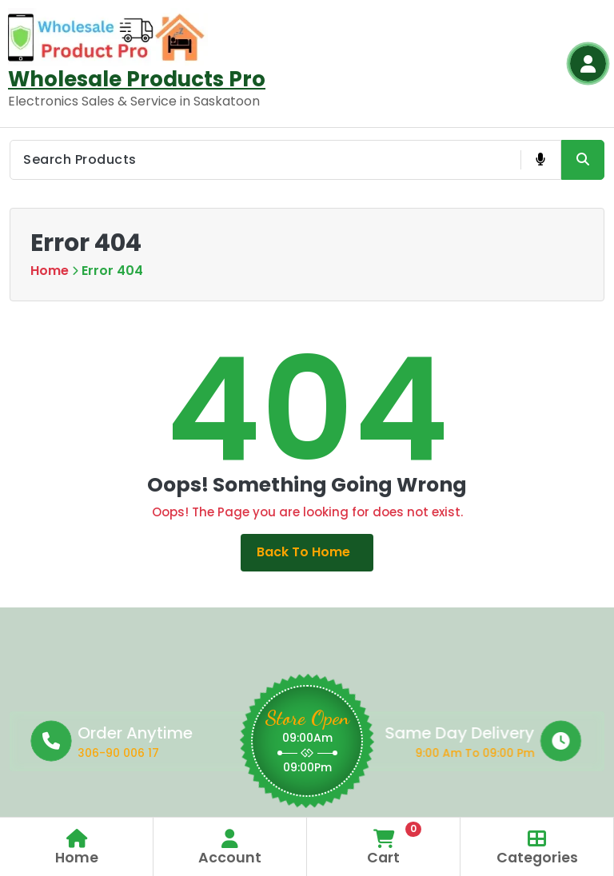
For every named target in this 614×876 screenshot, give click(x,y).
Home (49, 270)
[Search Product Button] (582, 160)
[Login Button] (588, 64)
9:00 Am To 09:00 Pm (377, 754)
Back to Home (307, 553)
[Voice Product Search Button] (540, 159)
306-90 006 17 (198, 754)
